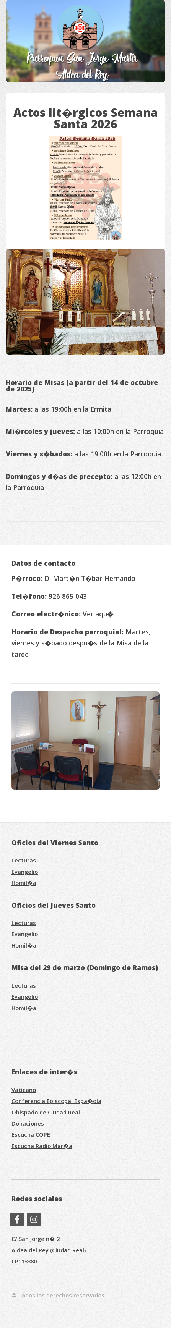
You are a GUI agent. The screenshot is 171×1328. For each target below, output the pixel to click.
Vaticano (23, 1089)
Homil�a (23, 882)
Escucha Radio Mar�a (41, 1146)
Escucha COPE (30, 1134)
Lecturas (23, 860)
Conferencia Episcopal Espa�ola (56, 1101)
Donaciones (27, 1123)
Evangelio (24, 871)
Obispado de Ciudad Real (45, 1112)
